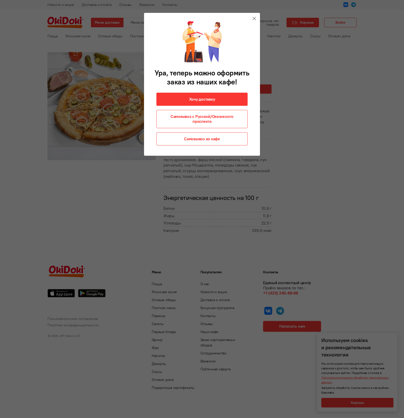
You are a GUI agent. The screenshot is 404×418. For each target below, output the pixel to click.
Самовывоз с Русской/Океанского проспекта (202, 119)
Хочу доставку (202, 99)
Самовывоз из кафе (202, 138)
